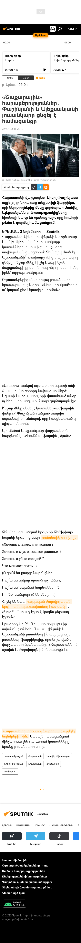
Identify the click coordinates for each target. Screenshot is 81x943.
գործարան (10, 771)
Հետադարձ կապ (14, 893)
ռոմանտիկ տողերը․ (59, 537)
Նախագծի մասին (14, 860)
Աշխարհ (39, 825)
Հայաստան (35, 756)
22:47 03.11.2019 (12, 129)
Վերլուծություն (61, 825)
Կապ (44, 865)
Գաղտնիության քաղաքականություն (27, 882)
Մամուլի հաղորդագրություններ (23, 871)
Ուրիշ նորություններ (66, 60)
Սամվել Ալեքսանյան (58, 756)
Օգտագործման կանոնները (21, 865)
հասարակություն (13, 756)
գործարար (53, 763)
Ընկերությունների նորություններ (24, 876)
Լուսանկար (35, 763)
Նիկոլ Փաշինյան (13, 763)
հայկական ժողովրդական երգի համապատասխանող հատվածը (37, 604)
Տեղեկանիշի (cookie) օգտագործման (27, 887)
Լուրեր (9, 60)
